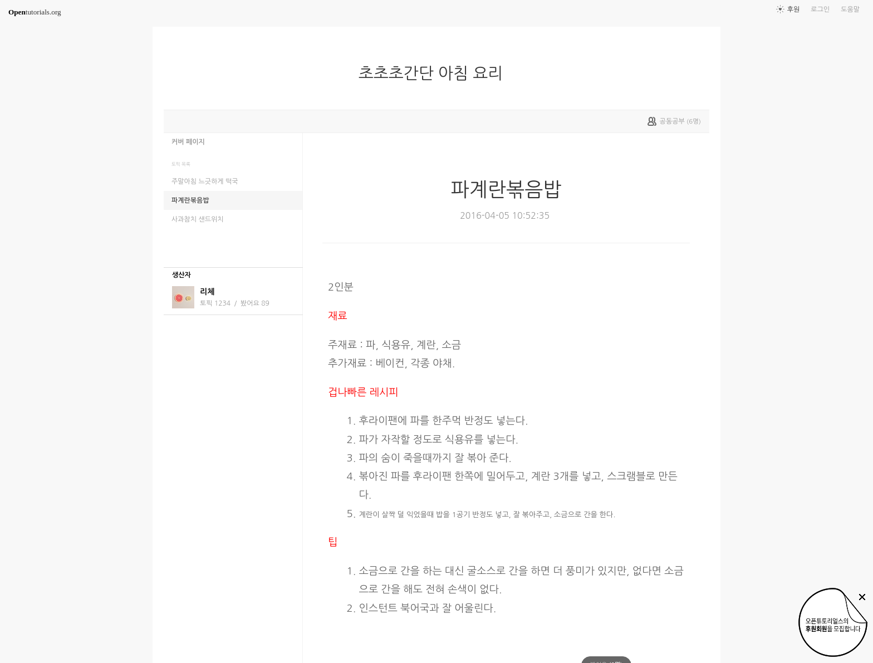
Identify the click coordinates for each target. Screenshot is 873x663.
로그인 (820, 9)
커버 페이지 (188, 142)
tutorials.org (34, 12)
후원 (793, 9)
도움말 (850, 9)
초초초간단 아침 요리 (435, 73)
